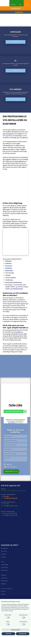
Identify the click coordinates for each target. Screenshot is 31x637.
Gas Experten (19, 12)
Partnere (3, 591)
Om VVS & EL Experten (6, 589)
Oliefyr (2, 562)
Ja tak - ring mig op (11, 467)
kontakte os (19, 332)
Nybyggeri (8, 261)
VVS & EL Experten (8, 134)
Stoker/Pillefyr (4, 567)
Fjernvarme (8, 266)
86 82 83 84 (14, 513)
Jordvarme (8, 263)
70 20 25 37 (20, 423)
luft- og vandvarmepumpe (15, 289)
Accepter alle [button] (22, 633)
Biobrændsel (9, 270)
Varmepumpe (4, 570)
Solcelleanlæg (4, 565)
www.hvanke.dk (11, 423)
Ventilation (8, 268)
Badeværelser (4, 581)
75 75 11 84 (6, 496)
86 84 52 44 (6, 513)
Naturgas (3, 557)
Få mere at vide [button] (15, 629)
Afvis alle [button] (8, 633)
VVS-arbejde (4, 578)
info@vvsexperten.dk (10, 498)
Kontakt (3, 594)
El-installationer (20, 161)
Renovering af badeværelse (13, 282)
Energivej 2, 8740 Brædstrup (9, 491)
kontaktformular (22, 348)
